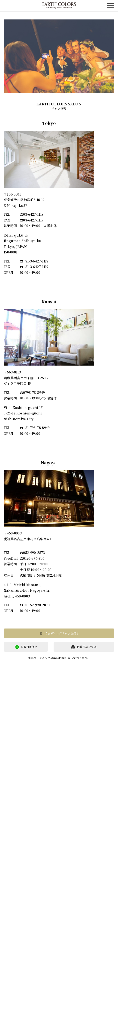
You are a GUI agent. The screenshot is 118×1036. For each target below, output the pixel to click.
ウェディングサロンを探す (59, 633)
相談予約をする (84, 647)
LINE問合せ (26, 647)
